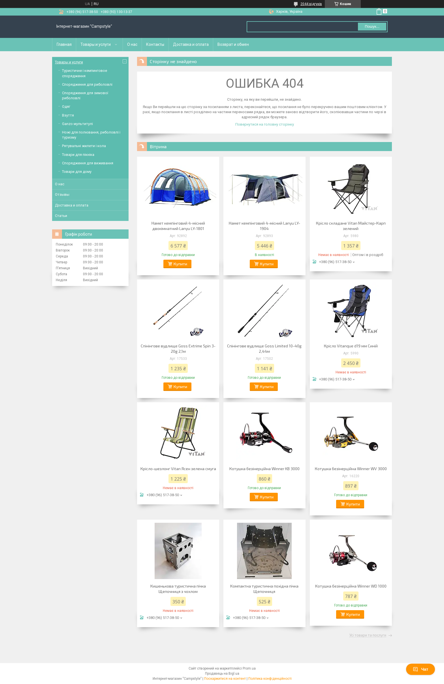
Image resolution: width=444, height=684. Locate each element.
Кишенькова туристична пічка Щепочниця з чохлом (178, 589)
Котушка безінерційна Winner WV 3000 (351, 468)
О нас (132, 44)
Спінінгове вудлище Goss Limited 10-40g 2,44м (264, 348)
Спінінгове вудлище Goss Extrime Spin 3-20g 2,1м (178, 348)
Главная (64, 44)
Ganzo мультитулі (77, 124)
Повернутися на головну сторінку (264, 124)
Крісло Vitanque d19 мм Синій (351, 345)
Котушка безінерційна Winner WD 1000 (351, 586)
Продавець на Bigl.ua (222, 674)
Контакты (155, 44)
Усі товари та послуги (367, 635)
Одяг (66, 106)
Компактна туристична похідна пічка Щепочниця (264, 589)
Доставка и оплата (191, 44)
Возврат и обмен (233, 44)
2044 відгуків (311, 4)
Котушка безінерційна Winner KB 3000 (264, 468)
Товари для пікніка (78, 154)
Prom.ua (249, 668)
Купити (180, 263)
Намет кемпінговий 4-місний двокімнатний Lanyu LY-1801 (178, 226)
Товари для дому (76, 171)
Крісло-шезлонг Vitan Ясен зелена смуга (178, 468)
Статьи (61, 216)
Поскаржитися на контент (225, 679)
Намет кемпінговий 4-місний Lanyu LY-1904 (264, 226)
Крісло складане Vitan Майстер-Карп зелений (351, 226)
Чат (420, 669)
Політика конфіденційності (270, 679)
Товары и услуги (95, 44)
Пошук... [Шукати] (372, 26)
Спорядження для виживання (87, 163)
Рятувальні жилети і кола (84, 146)
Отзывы (62, 194)
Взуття (68, 115)
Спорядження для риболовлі (87, 84)
